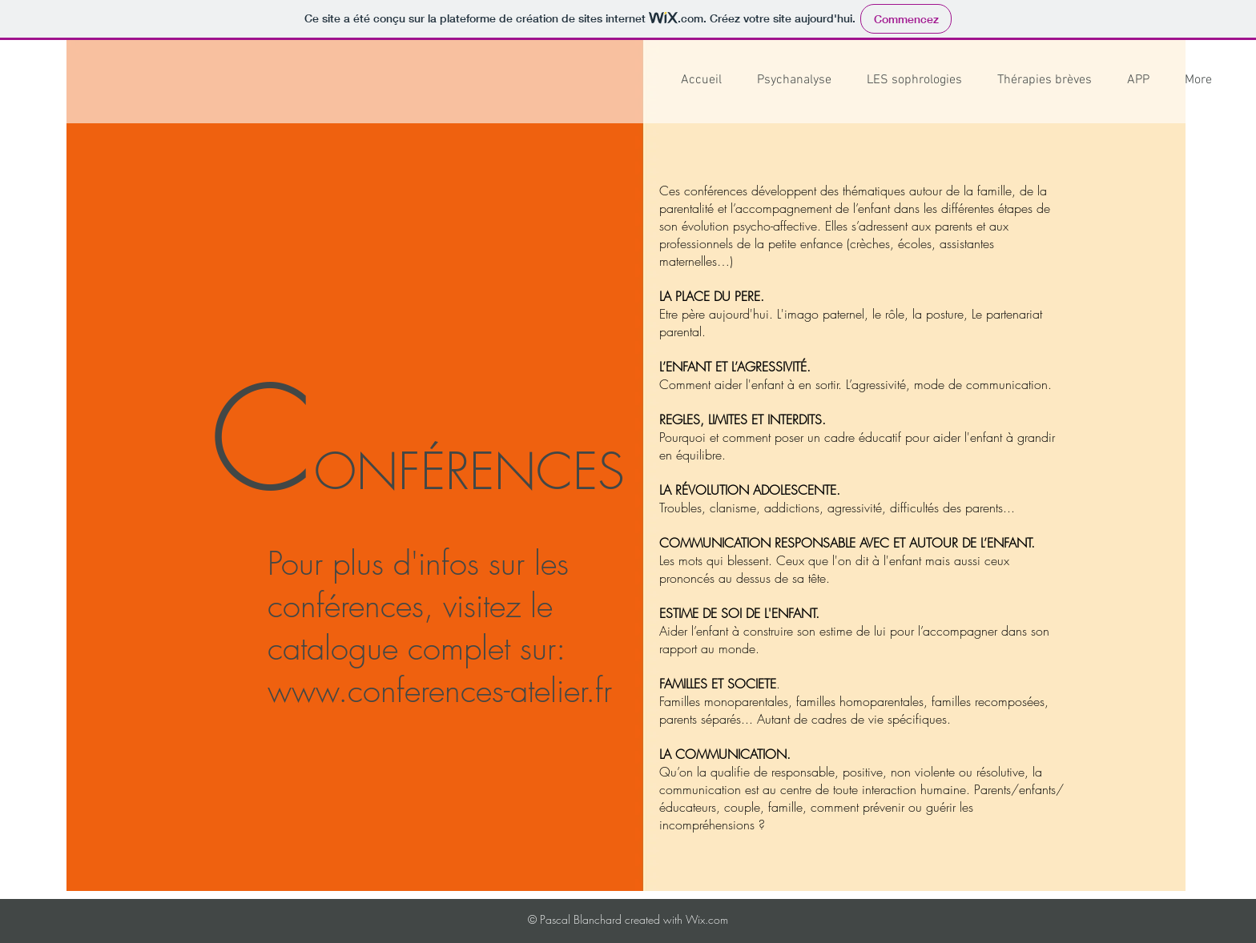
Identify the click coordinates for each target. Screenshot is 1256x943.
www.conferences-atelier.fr (440, 690)
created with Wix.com (675, 919)
